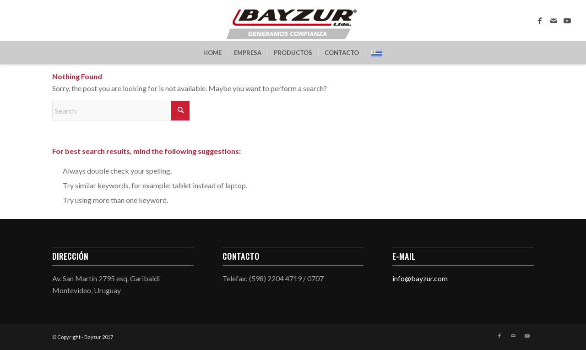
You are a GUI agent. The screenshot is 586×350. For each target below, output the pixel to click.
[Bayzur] (292, 20)
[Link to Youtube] (567, 20)
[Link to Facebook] (540, 20)
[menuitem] (212, 52)
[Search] (121, 110)
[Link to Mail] (553, 20)
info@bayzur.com (420, 278)
